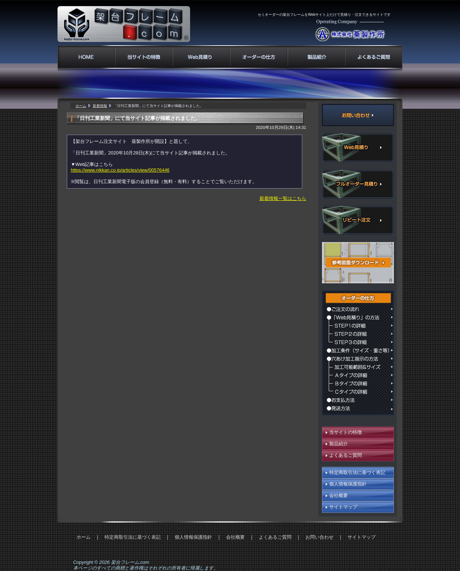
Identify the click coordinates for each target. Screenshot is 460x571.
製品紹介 (338, 443)
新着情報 (100, 106)
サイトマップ (343, 507)
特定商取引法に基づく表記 (357, 472)
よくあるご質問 (345, 455)
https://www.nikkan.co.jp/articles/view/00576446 (120, 170)
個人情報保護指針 (348, 484)
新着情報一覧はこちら (282, 198)
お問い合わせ (319, 537)
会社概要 (338, 495)
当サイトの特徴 (345, 432)
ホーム (80, 106)
